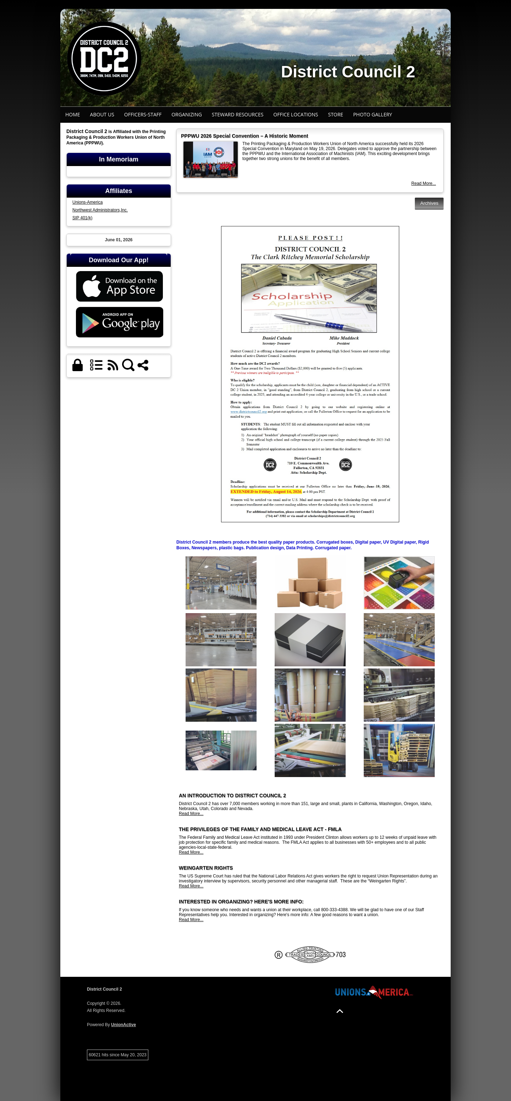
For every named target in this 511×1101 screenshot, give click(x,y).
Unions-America (87, 202)
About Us (102, 114)
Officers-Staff (142, 114)
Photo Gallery (372, 114)
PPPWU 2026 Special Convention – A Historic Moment (244, 136)
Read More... (423, 183)
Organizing (186, 114)
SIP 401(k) (82, 217)
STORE (335, 114)
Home (72, 114)
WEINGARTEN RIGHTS (206, 868)
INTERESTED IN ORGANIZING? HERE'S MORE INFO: (241, 901)
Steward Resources (238, 114)
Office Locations (295, 114)
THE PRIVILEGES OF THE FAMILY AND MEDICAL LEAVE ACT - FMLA (260, 829)
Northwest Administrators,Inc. (100, 210)
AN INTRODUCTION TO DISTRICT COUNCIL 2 (232, 795)
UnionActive (123, 1024)
